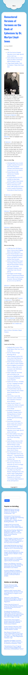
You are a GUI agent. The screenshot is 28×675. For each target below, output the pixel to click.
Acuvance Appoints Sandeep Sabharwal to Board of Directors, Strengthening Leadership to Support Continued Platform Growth (13, 573)
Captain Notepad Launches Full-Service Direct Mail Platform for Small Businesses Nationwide (15, 358)
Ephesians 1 (8, 142)
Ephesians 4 (7, 227)
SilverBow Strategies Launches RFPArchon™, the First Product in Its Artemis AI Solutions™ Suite (13, 642)
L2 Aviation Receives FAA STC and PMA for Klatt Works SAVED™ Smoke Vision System (15, 179)
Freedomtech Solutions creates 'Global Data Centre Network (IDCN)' (14, 270)
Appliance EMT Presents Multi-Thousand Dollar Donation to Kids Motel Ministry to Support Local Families (13, 592)
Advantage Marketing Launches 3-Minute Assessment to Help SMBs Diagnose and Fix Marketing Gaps (13, 546)
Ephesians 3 (7, 211)
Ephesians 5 (7, 285)
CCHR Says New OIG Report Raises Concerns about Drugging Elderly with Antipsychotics (15, 250)
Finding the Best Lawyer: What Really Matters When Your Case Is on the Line (15, 349)
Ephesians (6, 136)
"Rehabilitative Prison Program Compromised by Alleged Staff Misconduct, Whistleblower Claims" (14, 647)
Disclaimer (15, 330)
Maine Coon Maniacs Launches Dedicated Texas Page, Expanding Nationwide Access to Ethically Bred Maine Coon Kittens (13, 565)
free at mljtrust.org (16, 323)
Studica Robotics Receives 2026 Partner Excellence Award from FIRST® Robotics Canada (15, 59)
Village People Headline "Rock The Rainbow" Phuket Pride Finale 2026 (15, 65)
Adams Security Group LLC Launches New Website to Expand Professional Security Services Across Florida (13, 606)
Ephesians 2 (8, 195)
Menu (13, 5)
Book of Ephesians (10, 318)
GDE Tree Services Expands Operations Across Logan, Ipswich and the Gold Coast (15, 54)
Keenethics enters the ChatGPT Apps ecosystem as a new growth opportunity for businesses (13, 559)
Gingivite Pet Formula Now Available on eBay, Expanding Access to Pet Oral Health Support (13, 526)
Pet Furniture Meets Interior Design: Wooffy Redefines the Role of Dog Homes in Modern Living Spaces (13, 553)
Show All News (8, 330)
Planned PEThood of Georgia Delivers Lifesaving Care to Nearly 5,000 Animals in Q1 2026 (15, 184)
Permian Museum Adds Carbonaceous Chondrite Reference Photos (13, 173)
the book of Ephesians (11, 115)
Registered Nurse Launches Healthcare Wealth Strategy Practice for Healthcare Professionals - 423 (11, 511)
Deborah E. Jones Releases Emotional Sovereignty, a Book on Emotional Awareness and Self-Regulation (13, 599)
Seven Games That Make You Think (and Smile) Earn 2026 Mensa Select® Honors (14, 448)
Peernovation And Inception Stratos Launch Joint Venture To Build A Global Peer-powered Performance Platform (13, 622)
